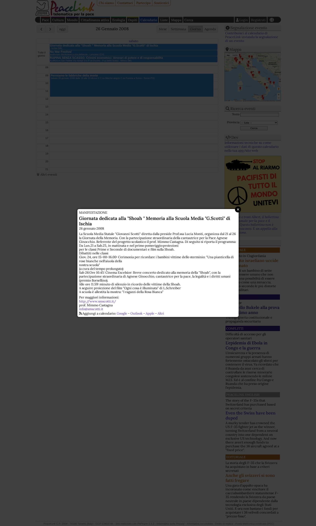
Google (122, 313)
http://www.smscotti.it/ (97, 301)
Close (238, 209)
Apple (150, 313)
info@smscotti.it (91, 309)
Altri (161, 313)
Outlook (136, 313)
